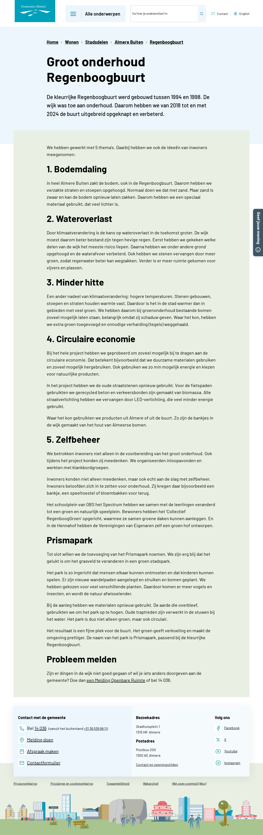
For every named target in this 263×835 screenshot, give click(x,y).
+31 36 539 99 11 (95, 728)
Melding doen (40, 739)
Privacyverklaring (25, 783)
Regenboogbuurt (166, 42)
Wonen (72, 42)
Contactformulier (43, 762)
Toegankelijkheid (117, 783)
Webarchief (151, 783)
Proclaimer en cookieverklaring (72, 783)
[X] (220, 739)
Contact (219, 13)
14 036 (40, 728)
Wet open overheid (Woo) (189, 783)
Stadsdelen (96, 42)
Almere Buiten (129, 42)
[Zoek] (164, 13)
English (241, 13)
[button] (258, 211)
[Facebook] (227, 728)
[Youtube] (226, 751)
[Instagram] (227, 762)
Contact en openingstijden (157, 764)
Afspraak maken (43, 751)
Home (52, 42)
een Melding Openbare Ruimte (116, 680)
